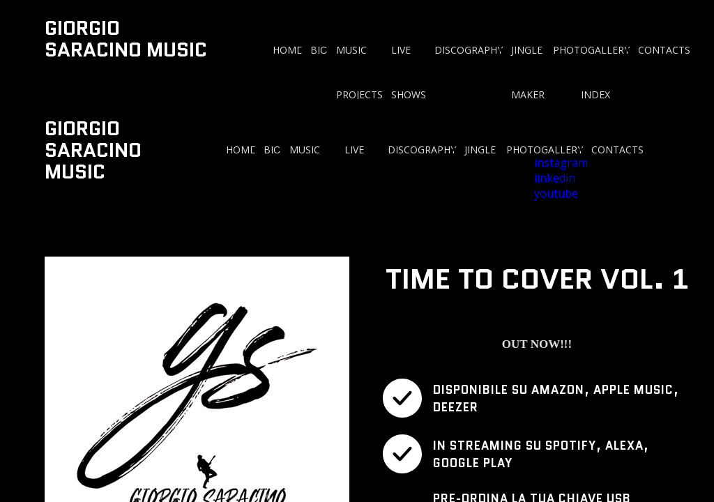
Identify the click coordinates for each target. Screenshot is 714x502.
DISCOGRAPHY (468, 49)
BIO (319, 49)
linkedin (554, 177)
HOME (287, 49)
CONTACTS (664, 49)
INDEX (595, 94)
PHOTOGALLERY (591, 49)
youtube (556, 193)
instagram (561, 162)
